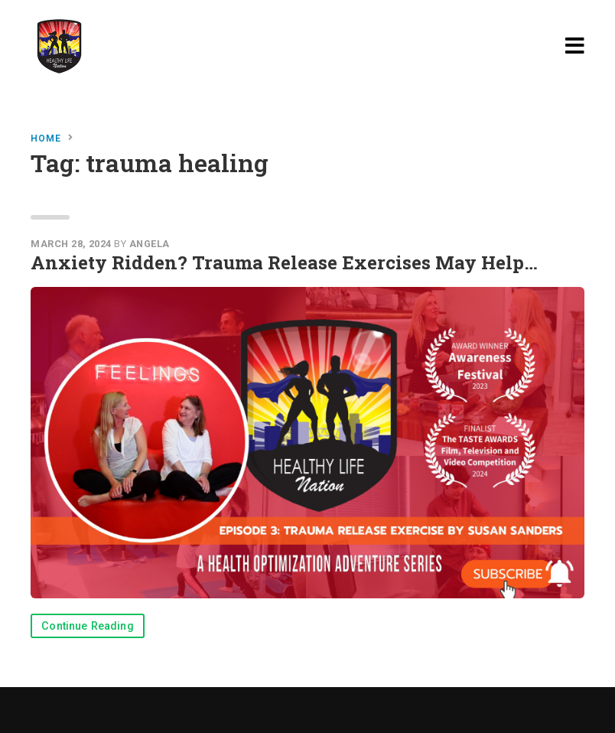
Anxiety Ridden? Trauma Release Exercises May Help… (284, 262)
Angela (149, 243)
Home (46, 138)
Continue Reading (87, 626)
